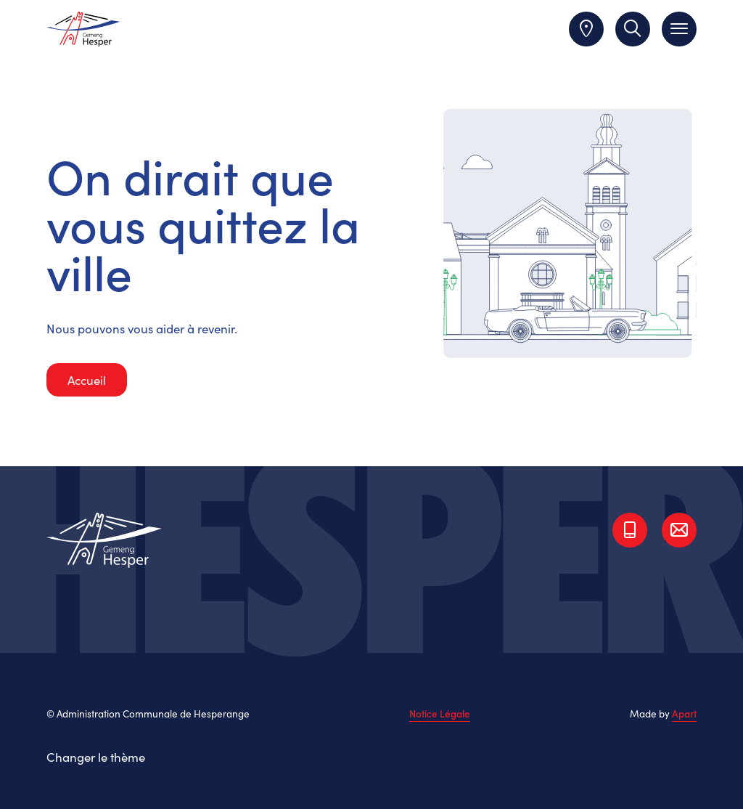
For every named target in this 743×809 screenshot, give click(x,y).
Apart (684, 713)
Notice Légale (439, 713)
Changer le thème (95, 756)
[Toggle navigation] (679, 29)
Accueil (86, 380)
